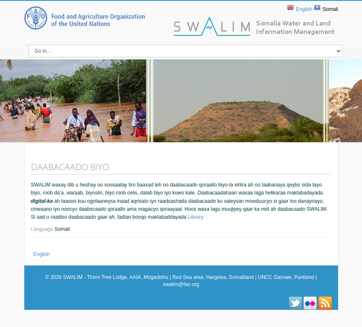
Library (195, 217)
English (304, 9)
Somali (330, 9)
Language (43, 229)
